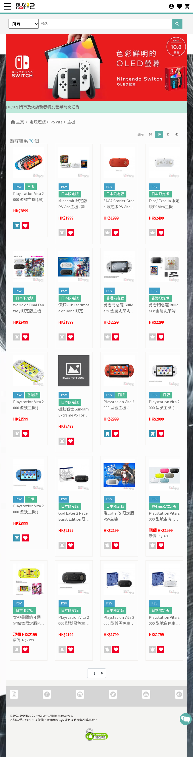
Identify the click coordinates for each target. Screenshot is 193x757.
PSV (19, 186)
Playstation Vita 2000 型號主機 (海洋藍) (28, 509)
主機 (71, 121)
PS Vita (57, 121)
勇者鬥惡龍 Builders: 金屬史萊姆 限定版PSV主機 (118, 308)
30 (167, 134)
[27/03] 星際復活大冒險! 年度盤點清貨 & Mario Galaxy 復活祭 (59, 106)
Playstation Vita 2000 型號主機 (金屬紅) (119, 405)
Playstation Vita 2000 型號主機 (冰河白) (164, 405)
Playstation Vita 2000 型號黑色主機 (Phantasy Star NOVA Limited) (119, 620)
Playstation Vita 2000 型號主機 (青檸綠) (28, 405)
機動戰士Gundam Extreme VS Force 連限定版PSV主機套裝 (73, 412)
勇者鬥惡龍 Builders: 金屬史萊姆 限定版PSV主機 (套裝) (163, 308)
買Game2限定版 (164, 506)
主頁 (17, 121)
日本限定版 (70, 194)
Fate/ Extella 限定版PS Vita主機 (164, 203)
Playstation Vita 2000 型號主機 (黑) (28, 196)
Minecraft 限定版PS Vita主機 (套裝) (72, 204)
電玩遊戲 (38, 121)
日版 (30, 186)
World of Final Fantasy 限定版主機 (28, 307)
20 (159, 134)
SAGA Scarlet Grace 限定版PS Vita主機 (119, 204)
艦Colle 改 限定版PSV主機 (119, 516)
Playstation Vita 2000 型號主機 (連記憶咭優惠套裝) (164, 516)
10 (150, 134)
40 (176, 134)
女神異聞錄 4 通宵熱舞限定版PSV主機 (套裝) (28, 620)
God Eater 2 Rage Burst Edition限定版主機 (73, 516)
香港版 (32, 395)
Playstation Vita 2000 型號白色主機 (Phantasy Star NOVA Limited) (164, 620)
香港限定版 (115, 298)
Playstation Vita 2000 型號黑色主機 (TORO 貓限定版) (73, 620)
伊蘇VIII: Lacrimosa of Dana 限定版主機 (73, 308)
